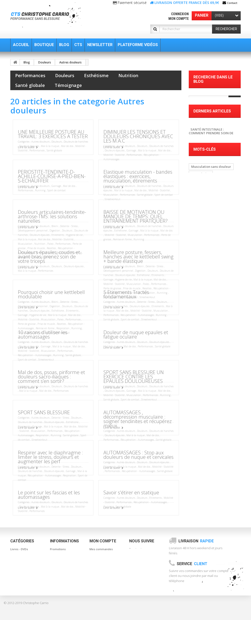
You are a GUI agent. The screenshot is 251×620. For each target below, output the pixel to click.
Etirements (57, 235)
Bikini (55, 226)
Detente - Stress (69, 226)
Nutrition (128, 75)
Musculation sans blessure (211, 298)
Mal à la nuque (50, 146)
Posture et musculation (209, 290)
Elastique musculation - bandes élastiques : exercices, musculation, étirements (137, 176)
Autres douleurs (70, 62)
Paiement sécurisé (62, 596)
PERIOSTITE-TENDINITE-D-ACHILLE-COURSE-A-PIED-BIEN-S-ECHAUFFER (52, 176)
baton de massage (205, 261)
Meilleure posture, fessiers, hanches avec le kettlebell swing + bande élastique (138, 256)
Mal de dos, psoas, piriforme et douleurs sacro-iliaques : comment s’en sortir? (51, 376)
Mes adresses (98, 564)
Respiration (42, 435)
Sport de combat (56, 190)
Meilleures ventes (62, 564)
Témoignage (68, 85)
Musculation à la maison (210, 312)
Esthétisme (96, 75)
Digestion (55, 230)
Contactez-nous (60, 571)
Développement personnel (33, 230)
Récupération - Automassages (137, 315)
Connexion (180, 14)
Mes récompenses (101, 591)
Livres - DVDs (19, 549)
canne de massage (205, 268)
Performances (30, 75)
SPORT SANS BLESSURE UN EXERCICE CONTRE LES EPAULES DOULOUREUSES (133, 376)
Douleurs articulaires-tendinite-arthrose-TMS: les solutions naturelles (52, 216)
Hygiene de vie (74, 235)
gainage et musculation (209, 283)
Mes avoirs (96, 556)
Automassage (202, 276)
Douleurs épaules (115, 150)
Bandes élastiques (22, 556)
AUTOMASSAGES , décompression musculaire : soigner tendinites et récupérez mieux (137, 419)
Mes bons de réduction (104, 583)
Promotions (58, 549)
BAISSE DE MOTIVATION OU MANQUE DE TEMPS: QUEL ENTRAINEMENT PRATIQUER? (135, 216)
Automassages (20, 564)
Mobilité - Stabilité (114, 155)
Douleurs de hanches (76, 141)
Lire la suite (26, 147)
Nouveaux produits (62, 556)
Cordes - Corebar (21, 571)
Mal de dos (67, 146)
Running (40, 190)
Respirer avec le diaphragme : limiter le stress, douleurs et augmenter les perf (50, 457)
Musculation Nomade (208, 305)
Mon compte (178, 19)
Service (192, 563)
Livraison (196, 541)
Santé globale (30, 85)
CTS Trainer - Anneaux (25, 578)
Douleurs (44, 62)
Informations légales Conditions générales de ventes (64, 583)
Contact (232, 3)
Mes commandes (101, 549)
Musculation (110, 194)
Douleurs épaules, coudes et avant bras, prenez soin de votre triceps (49, 256)
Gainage (131, 150)
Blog (27, 62)
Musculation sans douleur (211, 246)
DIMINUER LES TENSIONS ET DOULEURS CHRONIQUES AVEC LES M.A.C (138, 136)
